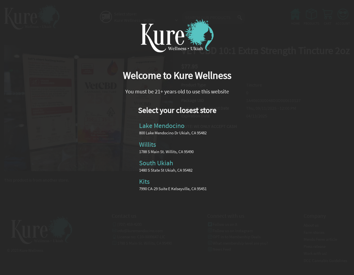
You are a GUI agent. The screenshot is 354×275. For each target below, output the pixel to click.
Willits (147, 144)
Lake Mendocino (161, 125)
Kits (144, 181)
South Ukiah (156, 163)
